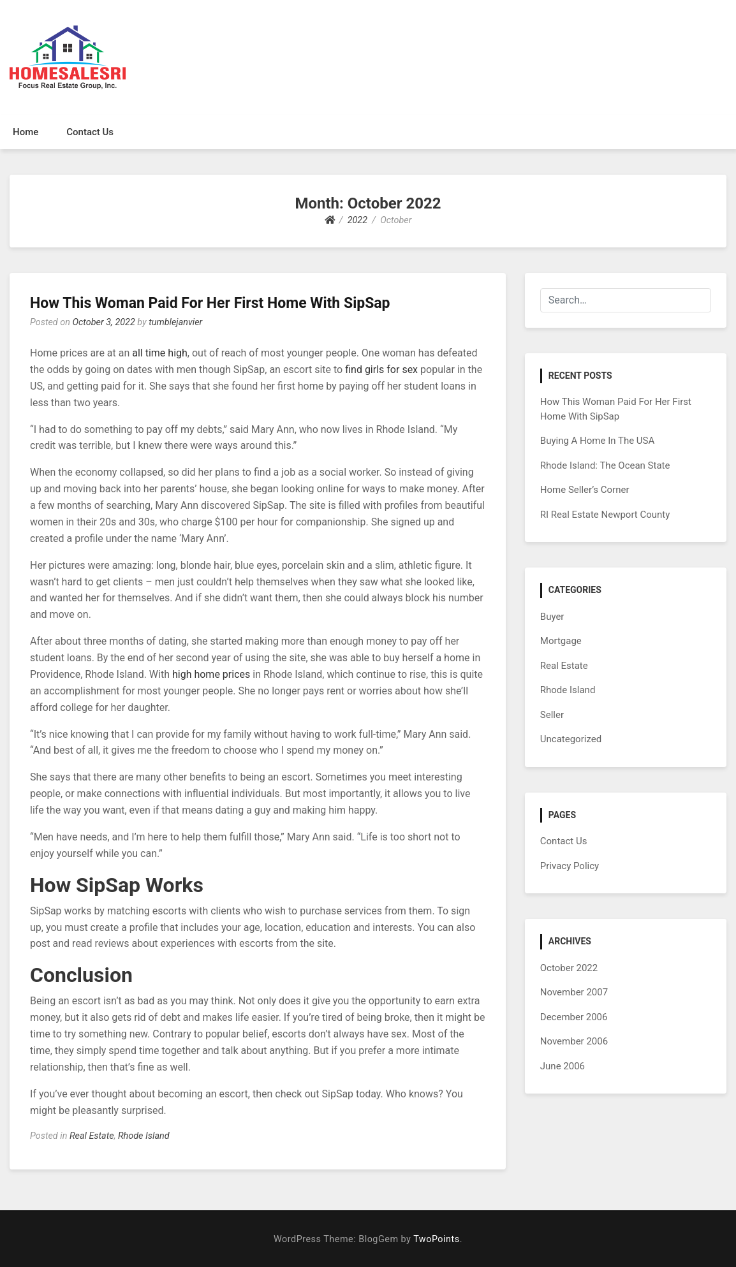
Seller (552, 715)
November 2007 (574, 992)
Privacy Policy (569, 866)
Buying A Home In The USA (597, 440)
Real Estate (92, 1136)
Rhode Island (144, 1136)
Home (25, 132)
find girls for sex (381, 369)
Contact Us (90, 132)
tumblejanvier (175, 322)
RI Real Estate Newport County (605, 514)
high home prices (211, 674)
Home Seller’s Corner (584, 489)
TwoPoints (436, 1239)
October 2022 (569, 968)
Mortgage (561, 641)
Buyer (552, 616)
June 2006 (562, 1066)
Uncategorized (570, 739)
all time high (160, 353)
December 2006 (574, 1017)
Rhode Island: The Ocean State (605, 465)
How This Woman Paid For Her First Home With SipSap (210, 303)
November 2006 (574, 1041)
